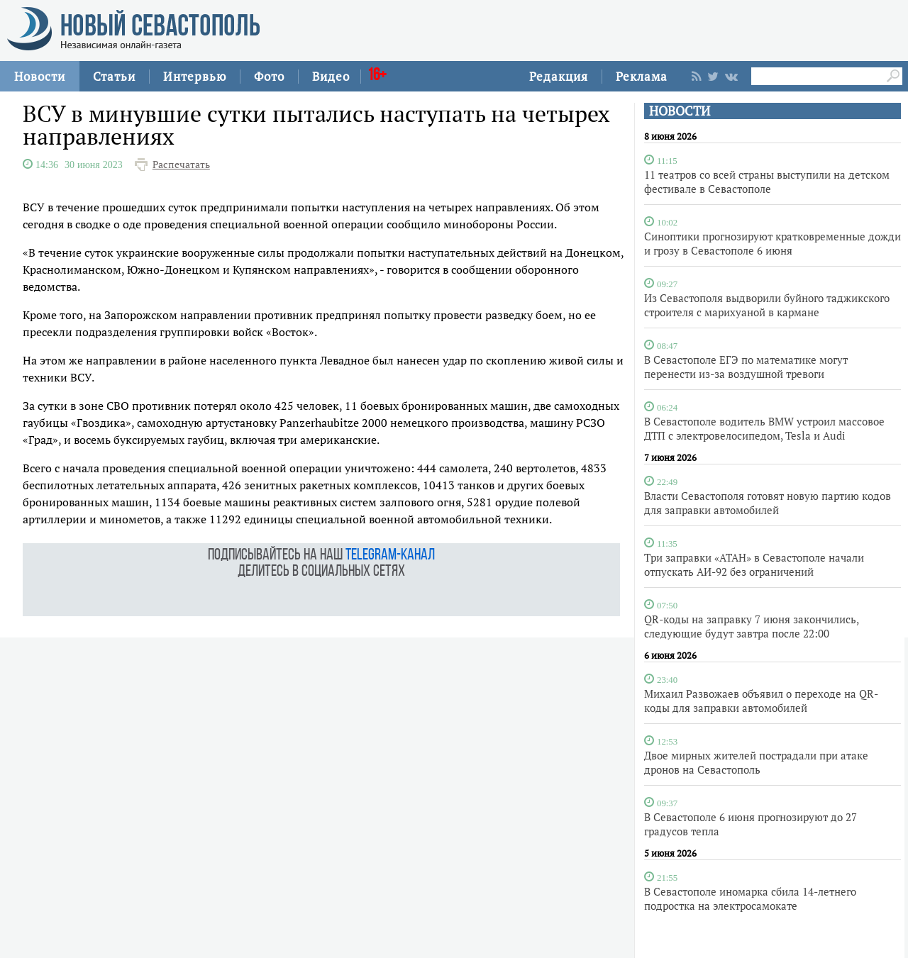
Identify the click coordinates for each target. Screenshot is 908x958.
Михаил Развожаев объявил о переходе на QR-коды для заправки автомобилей (761, 700)
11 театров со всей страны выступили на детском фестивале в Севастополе (767, 181)
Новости (39, 76)
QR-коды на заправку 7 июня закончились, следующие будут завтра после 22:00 (751, 626)
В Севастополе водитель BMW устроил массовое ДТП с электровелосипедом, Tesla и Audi (764, 428)
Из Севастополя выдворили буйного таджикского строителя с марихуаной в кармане (767, 305)
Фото (269, 76)
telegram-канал (390, 555)
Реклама (642, 76)
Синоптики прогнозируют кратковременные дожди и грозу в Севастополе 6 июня (772, 243)
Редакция (558, 76)
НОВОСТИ (679, 111)
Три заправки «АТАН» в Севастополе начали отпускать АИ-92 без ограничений (754, 564)
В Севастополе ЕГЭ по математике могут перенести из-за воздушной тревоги (746, 366)
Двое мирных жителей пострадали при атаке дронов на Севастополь (756, 762)
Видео (331, 76)
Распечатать (181, 164)
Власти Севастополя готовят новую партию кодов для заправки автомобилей (767, 503)
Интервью (194, 76)
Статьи (114, 76)
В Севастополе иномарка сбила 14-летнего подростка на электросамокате (750, 898)
